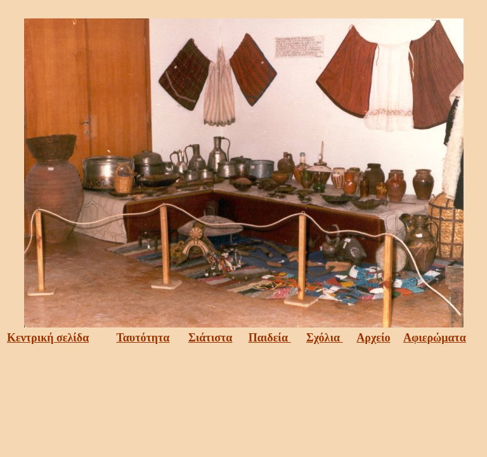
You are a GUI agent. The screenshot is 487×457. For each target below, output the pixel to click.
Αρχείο (373, 337)
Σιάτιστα (210, 337)
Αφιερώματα (434, 337)
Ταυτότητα (142, 337)
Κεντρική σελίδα (48, 337)
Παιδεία (270, 337)
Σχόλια (324, 337)
